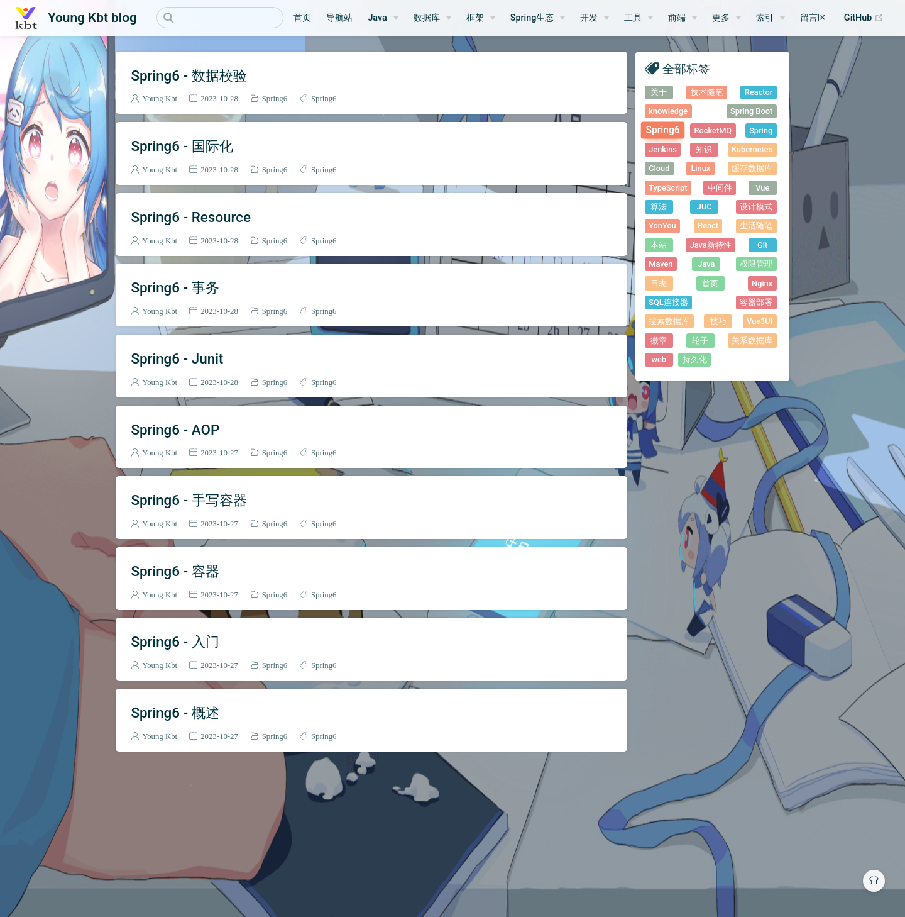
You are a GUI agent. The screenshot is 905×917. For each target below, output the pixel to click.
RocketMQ (713, 130)
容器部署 (756, 302)
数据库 (427, 18)
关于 (658, 92)
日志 (658, 283)
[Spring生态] (538, 18)
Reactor (758, 92)
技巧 (718, 321)
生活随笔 (756, 225)
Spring (760, 130)
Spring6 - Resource (191, 217)
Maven (660, 264)
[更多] (726, 18)
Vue (762, 187)
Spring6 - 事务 (175, 287)
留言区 (813, 18)
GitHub (867, 18)
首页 (302, 18)
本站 (658, 245)
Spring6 (275, 98)
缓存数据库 (752, 168)
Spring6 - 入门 (175, 641)
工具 (633, 18)
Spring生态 (532, 18)
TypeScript (668, 187)
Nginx (762, 283)
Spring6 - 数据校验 (188, 75)
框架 (475, 18)
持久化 (695, 359)
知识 (704, 149)
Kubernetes (752, 149)
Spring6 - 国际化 (182, 146)
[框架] (480, 18)
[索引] (770, 18)
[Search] (219, 17)
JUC (704, 206)
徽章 (658, 340)
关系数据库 (752, 340)
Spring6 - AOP (175, 429)
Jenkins (663, 149)
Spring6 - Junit (177, 358)
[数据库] (432, 18)
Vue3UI (759, 321)
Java (377, 18)
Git (762, 245)
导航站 (339, 18)
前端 (677, 18)
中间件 (720, 187)
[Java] (383, 18)
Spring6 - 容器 (175, 571)
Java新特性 (711, 245)
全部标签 (686, 68)
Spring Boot (751, 111)
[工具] (638, 18)
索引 (765, 18)
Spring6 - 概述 (175, 712)
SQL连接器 (668, 302)
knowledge (668, 111)
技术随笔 (707, 92)
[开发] (594, 18)
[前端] (682, 18)
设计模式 (756, 206)
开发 (589, 18)
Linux (700, 168)
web (658, 359)
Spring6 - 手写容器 (188, 500)
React (708, 225)
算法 (658, 206)
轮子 (700, 340)
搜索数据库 (669, 321)
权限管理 (756, 264)
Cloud (659, 168)
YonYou (662, 225)
